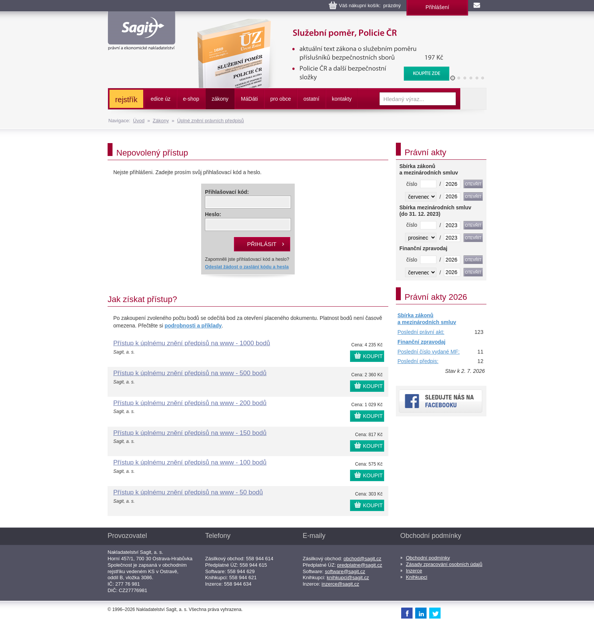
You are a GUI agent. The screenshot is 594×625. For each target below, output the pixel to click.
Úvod (138, 120)
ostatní (311, 99)
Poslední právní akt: (420, 332)
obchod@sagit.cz (362, 558)
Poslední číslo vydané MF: (428, 352)
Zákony (161, 120)
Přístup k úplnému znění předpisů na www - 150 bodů (189, 432)
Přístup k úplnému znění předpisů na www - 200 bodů (189, 403)
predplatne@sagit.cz (359, 565)
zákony (220, 99)
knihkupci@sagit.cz (348, 577)
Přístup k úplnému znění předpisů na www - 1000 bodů (191, 343)
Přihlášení (437, 7)
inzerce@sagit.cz (340, 584)
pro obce (280, 99)
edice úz (160, 99)
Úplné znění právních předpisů (210, 120)
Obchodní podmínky (428, 558)
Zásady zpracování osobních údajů (444, 564)
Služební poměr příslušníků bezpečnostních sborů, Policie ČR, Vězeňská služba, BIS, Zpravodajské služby (318, 26)
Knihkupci (416, 577)
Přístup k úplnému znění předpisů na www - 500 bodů (189, 373)
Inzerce (414, 571)
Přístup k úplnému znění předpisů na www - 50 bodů (188, 492)
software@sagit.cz (345, 571)
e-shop (191, 99)
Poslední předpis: (417, 361)
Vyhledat (473, 99)
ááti (249, 99)
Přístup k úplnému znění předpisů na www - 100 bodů (189, 462)
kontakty (342, 99)
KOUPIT (373, 356)
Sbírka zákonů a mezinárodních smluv (426, 318)
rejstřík (126, 99)
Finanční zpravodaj (421, 342)
